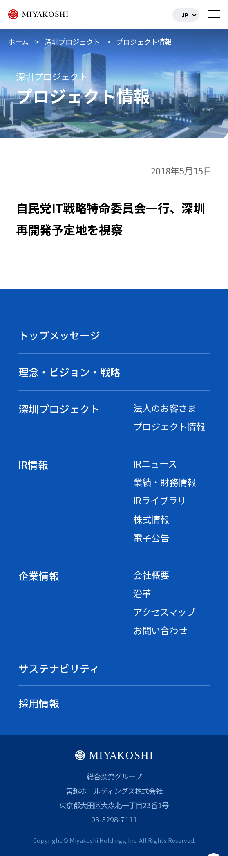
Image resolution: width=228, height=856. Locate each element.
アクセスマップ (164, 611)
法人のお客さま (164, 407)
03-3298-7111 (114, 819)
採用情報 (38, 703)
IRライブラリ (159, 500)
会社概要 (151, 574)
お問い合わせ (160, 630)
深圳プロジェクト (59, 408)
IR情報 (33, 464)
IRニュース (155, 463)
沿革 (142, 593)
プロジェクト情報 (169, 426)
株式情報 (151, 519)
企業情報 (38, 575)
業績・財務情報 (164, 481)
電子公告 (151, 537)
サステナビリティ (59, 668)
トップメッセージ (59, 334)
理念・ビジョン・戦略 (69, 371)
